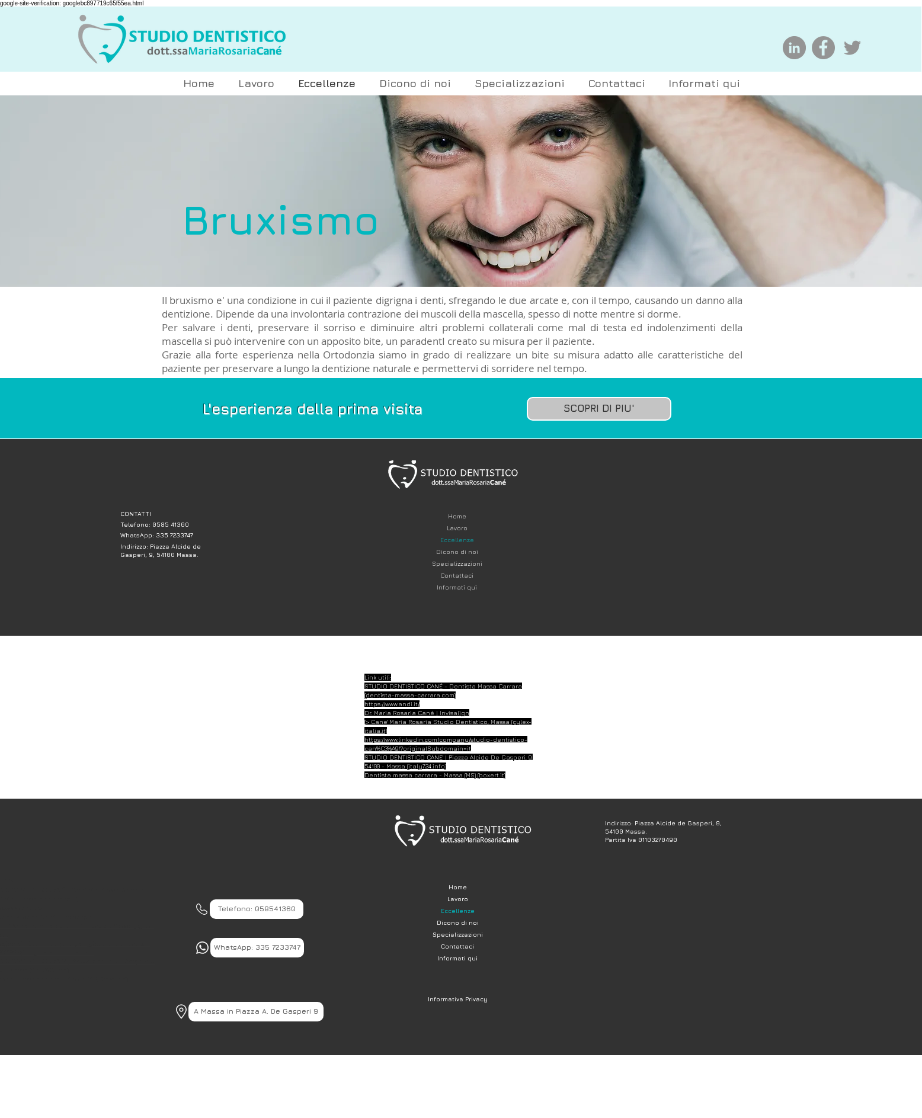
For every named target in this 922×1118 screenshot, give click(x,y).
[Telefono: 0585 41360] (166, 524)
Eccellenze (457, 539)
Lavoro (457, 527)
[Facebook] (823, 47)
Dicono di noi (457, 551)
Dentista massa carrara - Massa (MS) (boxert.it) (434, 775)
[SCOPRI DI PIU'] (599, 409)
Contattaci (456, 575)
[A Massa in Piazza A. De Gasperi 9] (256, 1011)
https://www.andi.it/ (392, 703)
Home (457, 516)
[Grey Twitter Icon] (852, 47)
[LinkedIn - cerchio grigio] (794, 47)
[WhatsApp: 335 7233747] (166, 534)
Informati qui (457, 587)
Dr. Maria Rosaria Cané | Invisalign (416, 712)
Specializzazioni (457, 563)
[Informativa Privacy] (457, 999)
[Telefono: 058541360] (256, 909)
